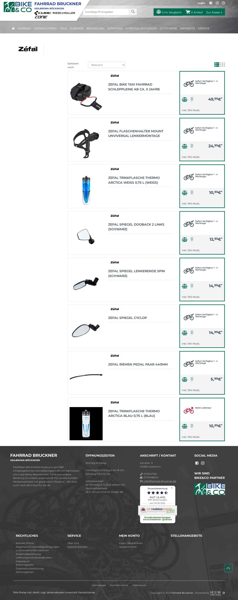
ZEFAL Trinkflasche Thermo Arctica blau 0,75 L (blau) (134, 413)
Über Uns (73, 543)
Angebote (187, 28)
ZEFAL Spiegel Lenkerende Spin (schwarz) (136, 273)
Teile (63, 28)
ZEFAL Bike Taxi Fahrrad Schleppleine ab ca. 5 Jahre (134, 87)
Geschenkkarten (77, 546)
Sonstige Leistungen (141, 28)
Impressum (23, 561)
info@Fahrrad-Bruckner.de (158, 481)
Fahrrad (24, 28)
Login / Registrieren (131, 543)
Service (203, 28)
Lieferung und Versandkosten (34, 557)
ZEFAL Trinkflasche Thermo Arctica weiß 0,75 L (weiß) (134, 180)
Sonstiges (115, 28)
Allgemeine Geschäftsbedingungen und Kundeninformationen (38, 548)
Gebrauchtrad (45, 28)
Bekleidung (95, 28)
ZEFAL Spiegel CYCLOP (127, 318)
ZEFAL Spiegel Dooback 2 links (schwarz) (136, 227)
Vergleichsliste (128, 546)
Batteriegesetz (25, 564)
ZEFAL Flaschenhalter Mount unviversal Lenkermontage (135, 133)
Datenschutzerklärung (30, 568)
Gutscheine (168, 28)
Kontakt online (25, 543)
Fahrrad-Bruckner (182, 592)
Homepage (99, 585)
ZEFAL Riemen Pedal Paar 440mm (138, 364)
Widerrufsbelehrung (28, 554)
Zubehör (76, 28)
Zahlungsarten (25, 572)
